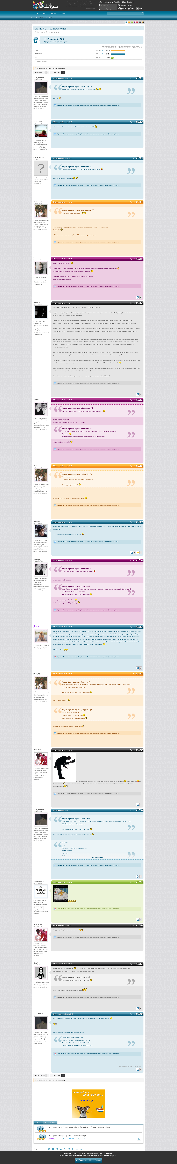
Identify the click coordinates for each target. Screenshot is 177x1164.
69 (59, 73)
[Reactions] (139, 297)
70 (63, 73)
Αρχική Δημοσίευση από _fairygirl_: (75, 474)
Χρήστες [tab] (38, 1122)
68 (55, 73)
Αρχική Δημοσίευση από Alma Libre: (76, 167)
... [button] (51, 73)
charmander (58, 1138)
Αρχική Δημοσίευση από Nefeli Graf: (76, 87)
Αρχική (36, 13)
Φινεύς (65, 1138)
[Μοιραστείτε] (133, 78)
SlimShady (76, 1138)
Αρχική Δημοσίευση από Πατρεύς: (75, 586)
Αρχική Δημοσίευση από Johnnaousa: (76, 408)
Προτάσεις (62, 13)
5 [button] (99, 50)
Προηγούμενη (40, 73)
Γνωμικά (53, 13)
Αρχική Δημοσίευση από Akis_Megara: (77, 210)
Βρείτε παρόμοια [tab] (50, 1122)
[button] (125, 13)
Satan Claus (83, 1138)
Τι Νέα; (44, 13)
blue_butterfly (40, 32)
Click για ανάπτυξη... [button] (98, 857)
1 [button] (99, 58)
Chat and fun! (47, 5)
